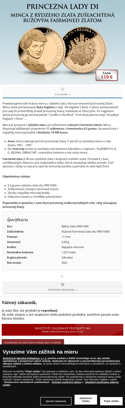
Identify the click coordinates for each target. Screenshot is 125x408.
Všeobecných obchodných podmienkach (27, 382)
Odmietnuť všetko (86, 399)
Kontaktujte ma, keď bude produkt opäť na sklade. (32, 342)
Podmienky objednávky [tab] (62, 287)
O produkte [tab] (62, 92)
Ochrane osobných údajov (66, 382)
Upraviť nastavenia (56, 401)
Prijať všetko (111, 401)
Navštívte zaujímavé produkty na (62, 329)
